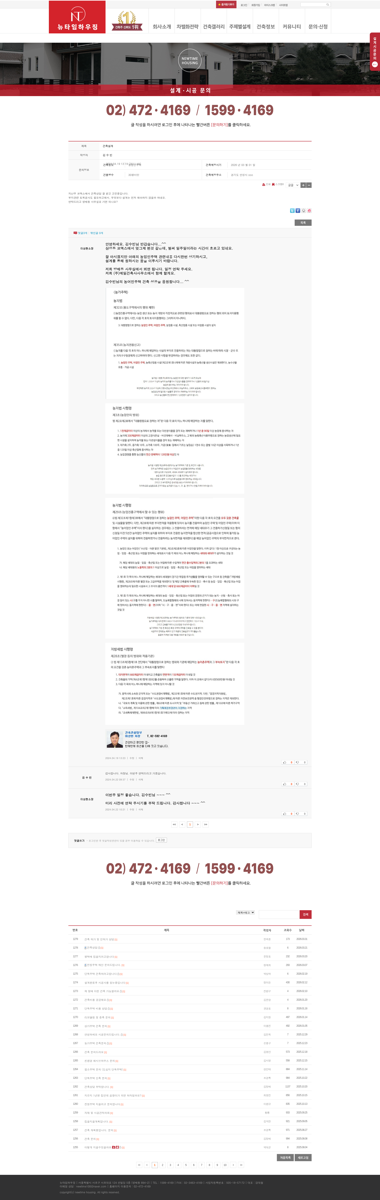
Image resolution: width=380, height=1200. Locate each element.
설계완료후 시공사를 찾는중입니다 (104, 982)
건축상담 (92, 947)
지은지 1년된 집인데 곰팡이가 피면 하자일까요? (112, 1095)
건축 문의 (90, 1139)
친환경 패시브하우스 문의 (99, 1060)
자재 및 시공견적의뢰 (97, 1113)
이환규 (267, 1104)
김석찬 (267, 1121)
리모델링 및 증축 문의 (97, 1017)
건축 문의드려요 (94, 1052)
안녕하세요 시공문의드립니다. (102, 1034)
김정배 (267, 1086)
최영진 (267, 1095)
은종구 (267, 1043)
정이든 (267, 982)
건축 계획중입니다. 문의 (98, 1130)
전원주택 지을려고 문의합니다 (102, 1104)
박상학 (267, 973)
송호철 (267, 947)
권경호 (267, 1008)
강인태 (267, 1069)
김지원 (267, 1017)
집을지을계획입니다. (96, 1121)
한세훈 (267, 939)
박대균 (267, 1147)
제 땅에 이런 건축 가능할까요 (101, 991)
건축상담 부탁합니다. (97, 1087)
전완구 (267, 991)
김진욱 (267, 1034)
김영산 (267, 1052)
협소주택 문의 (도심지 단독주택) (103, 1069)
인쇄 (267, 184)
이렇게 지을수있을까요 (97, 1147)
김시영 (267, 1060)
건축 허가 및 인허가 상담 (99, 939)
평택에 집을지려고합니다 (99, 956)
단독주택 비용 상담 (95, 1008)
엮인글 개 (96, 233)
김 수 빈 (107, 155)
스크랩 (277, 184)
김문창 (267, 1000)
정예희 (267, 965)
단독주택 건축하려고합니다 (100, 973)
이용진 (267, 1026)
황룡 (267, 1112)
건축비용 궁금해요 (95, 1000)
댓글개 (82, 233)
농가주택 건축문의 (95, 1043)
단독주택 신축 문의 (95, 1078)
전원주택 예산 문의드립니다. (104, 965)
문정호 (267, 956)
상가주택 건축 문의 (95, 1026)
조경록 (267, 1078)
